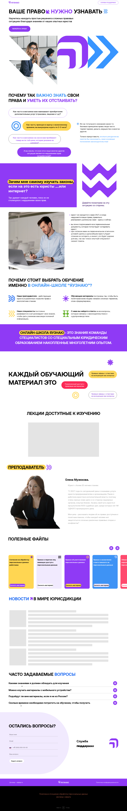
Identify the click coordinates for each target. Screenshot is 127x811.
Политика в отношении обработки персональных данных (63, 794)
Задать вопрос (16, 761)
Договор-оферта (63, 797)
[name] (33, 734)
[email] (33, 741)
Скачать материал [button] (17, 585)
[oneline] (33, 754)
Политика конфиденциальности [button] (107, 782)
